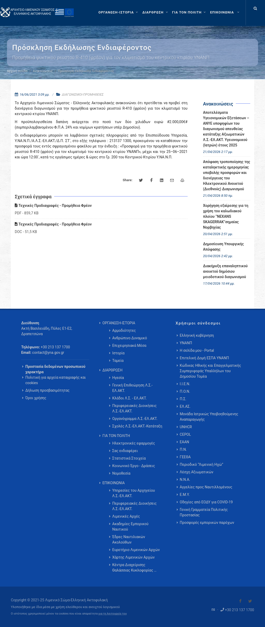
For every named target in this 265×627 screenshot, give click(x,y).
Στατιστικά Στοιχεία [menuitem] (129, 458)
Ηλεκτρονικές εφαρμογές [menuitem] (133, 443)
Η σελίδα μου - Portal (197, 350)
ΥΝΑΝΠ (186, 343)
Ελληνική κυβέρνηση (197, 335)
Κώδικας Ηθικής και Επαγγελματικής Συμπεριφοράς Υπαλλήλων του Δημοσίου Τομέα (210, 370)
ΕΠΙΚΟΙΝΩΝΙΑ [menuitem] (113, 483)
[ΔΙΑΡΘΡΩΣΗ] (155, 12)
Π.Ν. (183, 449)
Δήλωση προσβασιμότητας (47, 390)
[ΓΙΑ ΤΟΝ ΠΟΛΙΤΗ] (189, 12)
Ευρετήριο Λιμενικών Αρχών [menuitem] (136, 550)
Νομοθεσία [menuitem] (121, 473)
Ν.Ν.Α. (185, 479)
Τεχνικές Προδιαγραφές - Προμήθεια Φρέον (53, 205)
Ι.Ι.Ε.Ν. (185, 384)
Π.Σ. (183, 399)
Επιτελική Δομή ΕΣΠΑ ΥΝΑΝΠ (204, 358)
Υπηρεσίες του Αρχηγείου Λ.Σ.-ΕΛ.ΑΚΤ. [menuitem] (133, 493)
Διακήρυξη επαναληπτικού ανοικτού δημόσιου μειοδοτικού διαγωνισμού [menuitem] (225, 271)
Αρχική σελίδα (17, 71)
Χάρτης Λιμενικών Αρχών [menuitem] (133, 557)
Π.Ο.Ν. (185, 391)
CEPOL (185, 434)
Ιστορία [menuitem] (118, 353)
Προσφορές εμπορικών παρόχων (207, 522)
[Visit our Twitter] (250, 601)
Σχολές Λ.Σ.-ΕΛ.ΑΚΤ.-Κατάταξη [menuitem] (137, 426)
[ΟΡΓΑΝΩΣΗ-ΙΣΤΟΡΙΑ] (119, 12)
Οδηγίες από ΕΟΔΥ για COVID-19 (206, 502)
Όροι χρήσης (35, 398)
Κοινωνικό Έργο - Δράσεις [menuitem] (133, 466)
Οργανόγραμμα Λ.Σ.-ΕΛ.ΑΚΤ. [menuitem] (135, 419)
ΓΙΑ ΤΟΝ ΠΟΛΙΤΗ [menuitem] (116, 436)
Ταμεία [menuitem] (118, 360)
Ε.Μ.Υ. (185, 494)
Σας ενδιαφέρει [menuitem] (125, 451)
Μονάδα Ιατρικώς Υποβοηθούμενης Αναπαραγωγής (209, 416)
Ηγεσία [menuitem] (118, 378)
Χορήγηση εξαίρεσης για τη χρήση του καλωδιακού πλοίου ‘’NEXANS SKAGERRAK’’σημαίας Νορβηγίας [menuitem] (225, 216)
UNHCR (186, 427)
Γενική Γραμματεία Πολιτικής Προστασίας (204, 512)
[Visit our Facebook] (240, 601)
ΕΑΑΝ (184, 442)
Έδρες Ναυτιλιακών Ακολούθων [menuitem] (128, 539)
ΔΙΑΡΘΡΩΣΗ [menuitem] (112, 370)
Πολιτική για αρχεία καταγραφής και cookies (55, 380)
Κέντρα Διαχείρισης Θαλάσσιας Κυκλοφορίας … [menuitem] (134, 567)
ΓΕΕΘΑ (185, 457)
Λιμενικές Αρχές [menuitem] (126, 516)
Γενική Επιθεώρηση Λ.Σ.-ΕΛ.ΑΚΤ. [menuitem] (132, 388)
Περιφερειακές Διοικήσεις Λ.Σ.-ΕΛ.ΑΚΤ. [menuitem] (134, 408)
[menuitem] (225, 12)
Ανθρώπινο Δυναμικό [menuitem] (129, 338)
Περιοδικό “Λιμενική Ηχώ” (201, 464)
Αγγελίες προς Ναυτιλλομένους (206, 487)
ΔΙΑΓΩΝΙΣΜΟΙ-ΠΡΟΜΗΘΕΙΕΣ (83, 94)
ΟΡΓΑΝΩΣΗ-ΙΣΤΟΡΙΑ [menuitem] (118, 323)
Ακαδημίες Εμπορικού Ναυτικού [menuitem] (130, 526)
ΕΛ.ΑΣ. (185, 406)
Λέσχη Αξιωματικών (197, 472)
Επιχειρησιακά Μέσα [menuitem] (129, 345)
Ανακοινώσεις (43, 71)
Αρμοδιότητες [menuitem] (124, 330)
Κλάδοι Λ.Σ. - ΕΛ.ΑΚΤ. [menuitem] (129, 398)
